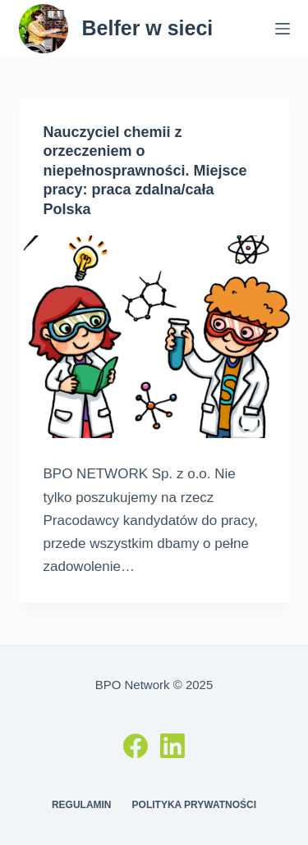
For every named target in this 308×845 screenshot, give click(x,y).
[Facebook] (135, 745)
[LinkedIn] (172, 745)
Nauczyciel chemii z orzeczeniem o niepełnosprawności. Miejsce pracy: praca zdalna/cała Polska (145, 170)
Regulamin (82, 805)
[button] (35, 52)
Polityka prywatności (194, 805)
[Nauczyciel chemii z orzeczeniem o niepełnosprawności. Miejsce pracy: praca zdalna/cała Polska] (154, 337)
